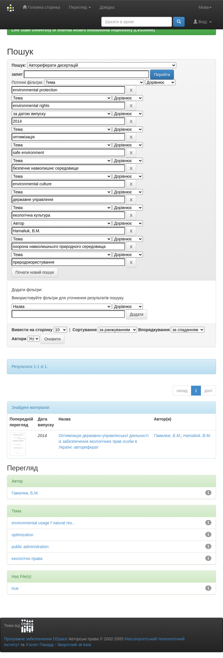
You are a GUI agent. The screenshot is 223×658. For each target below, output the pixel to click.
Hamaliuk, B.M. (197, 435)
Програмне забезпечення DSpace (35, 639)
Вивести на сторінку (32, 329)
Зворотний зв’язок (74, 644)
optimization (22, 534)
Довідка (107, 7)
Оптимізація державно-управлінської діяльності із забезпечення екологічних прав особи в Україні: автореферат (104, 441)
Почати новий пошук (34, 272)
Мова (205, 7)
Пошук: (19, 65)
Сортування (85, 329)
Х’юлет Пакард (39, 644)
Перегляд (80, 7)
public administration (30, 546)
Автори (19, 338)
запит (17, 74)
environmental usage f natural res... (43, 523)
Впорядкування (154, 329)
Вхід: (202, 21)
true (15, 588)
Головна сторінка (41, 7)
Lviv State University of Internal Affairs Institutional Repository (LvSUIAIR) (83, 30)
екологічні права (27, 558)
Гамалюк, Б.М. (167, 435)
